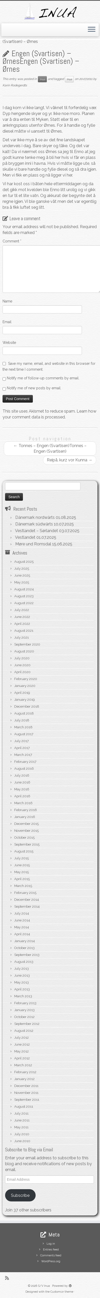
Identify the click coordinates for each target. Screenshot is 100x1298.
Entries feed (51, 1249)
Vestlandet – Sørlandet (36, 530)
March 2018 (23, 727)
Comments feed (50, 1255)
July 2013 (21, 968)
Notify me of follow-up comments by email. (43, 378)
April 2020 (22, 672)
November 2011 (26, 1093)
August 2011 (23, 1106)
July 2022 (21, 610)
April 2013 (22, 989)
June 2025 (22, 575)
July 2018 (21, 720)
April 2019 (22, 693)
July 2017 (21, 741)
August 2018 (24, 713)
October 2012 (24, 1017)
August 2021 (23, 631)
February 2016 (25, 810)
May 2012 (21, 1051)
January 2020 (24, 686)
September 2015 (26, 844)
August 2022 (24, 603)
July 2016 (21, 775)
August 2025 (24, 562)
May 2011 (21, 1127)
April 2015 (22, 879)
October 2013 (24, 948)
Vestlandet (25, 537)
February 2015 (25, 893)
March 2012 (23, 1065)
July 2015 (21, 858)
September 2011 (26, 1100)
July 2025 (21, 568)
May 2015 (21, 872)
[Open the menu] (91, 30)
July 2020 (22, 658)
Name (7, 301)
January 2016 (24, 817)
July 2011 (21, 1113)
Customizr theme (61, 1291)
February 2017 (25, 762)
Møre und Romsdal (33, 544)
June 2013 (22, 975)
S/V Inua (44, 1286)
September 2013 (26, 955)
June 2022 (22, 617)
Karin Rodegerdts (15, 85)
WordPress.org (50, 1261)
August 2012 (23, 1031)
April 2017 (22, 748)
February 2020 (25, 679)
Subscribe (20, 1195)
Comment (12, 241)
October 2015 (24, 837)
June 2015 (22, 865)
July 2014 (21, 913)
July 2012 (21, 1037)
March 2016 (23, 803)
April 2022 (22, 624)
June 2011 (22, 1120)
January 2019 (24, 699)
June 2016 (22, 782)
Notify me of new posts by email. (34, 388)
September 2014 (27, 906)
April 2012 (22, 1058)
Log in (51, 1243)
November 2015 (26, 831)
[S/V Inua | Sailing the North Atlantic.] (50, 11)
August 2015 (23, 851)
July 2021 (21, 637)
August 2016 (24, 768)
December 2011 (26, 1086)
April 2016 (22, 796)
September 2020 (27, 644)
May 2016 (21, 789)
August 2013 (23, 962)
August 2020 (24, 651)
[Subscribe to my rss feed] (8, 1278)
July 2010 (21, 1134)
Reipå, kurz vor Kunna (69, 460)
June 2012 (22, 1044)
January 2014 (24, 941)
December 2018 (26, 706)
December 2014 (26, 900)
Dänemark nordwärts (35, 517)
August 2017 (23, 734)
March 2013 (23, 996)
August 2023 (24, 596)
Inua (42, 79)
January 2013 (24, 1010)
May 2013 (21, 982)
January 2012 (24, 1079)
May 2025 (21, 582)
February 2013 (25, 1003)
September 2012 (26, 1024)
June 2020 (22, 665)
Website (9, 343)
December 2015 (26, 824)
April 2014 (22, 934)
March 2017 (23, 755)
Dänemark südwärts (34, 524)
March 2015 (23, 886)
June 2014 (22, 920)
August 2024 (24, 589)
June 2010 (22, 1141)
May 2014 (21, 927)
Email (7, 322)
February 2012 (25, 1072)
